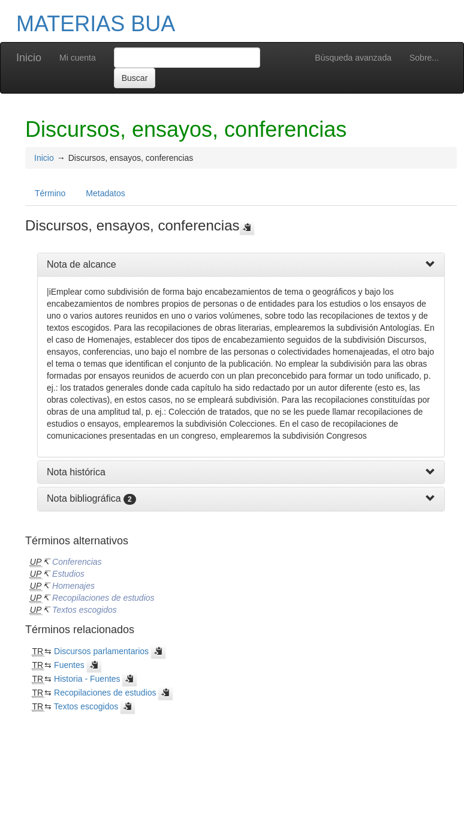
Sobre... (424, 57)
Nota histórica (76, 472)
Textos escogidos (84, 610)
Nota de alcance (81, 264)
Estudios (68, 574)
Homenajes (73, 586)
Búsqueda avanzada (353, 57)
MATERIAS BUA (95, 23)
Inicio (28, 58)
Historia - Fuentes (87, 679)
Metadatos (105, 193)
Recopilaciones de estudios (103, 598)
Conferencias (77, 562)
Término (50, 193)
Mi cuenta (77, 57)
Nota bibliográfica (84, 498)
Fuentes (69, 665)
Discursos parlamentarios (101, 651)
